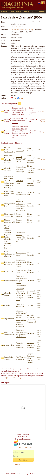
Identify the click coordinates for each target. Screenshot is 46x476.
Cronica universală (19, 215)
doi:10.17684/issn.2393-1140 (23, 448)
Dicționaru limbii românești (21, 318)
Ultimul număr (15, 12)
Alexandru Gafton (17, 27)
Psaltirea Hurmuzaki (19, 149)
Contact (41, 12)
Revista (4, 12)
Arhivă (26, 12)
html (21, 98)
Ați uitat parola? (17, 464)
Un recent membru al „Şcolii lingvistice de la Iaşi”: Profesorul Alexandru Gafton (19, 111)
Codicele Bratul (21, 169)
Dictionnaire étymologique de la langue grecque (21, 280)
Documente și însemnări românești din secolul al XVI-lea (21, 236)
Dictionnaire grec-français (20, 305)
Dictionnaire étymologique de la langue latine (21, 333)
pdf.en (43, 121)
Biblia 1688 (19, 182)
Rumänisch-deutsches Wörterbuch (20, 345)
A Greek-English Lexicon (21, 193)
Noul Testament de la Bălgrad (21, 358)
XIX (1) (31, 29)
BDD (33, 12)
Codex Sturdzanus (20, 204)
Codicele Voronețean (19, 221)
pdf (15, 98)
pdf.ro (43, 120)
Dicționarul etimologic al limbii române (20, 294)
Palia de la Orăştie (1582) (20, 159)
